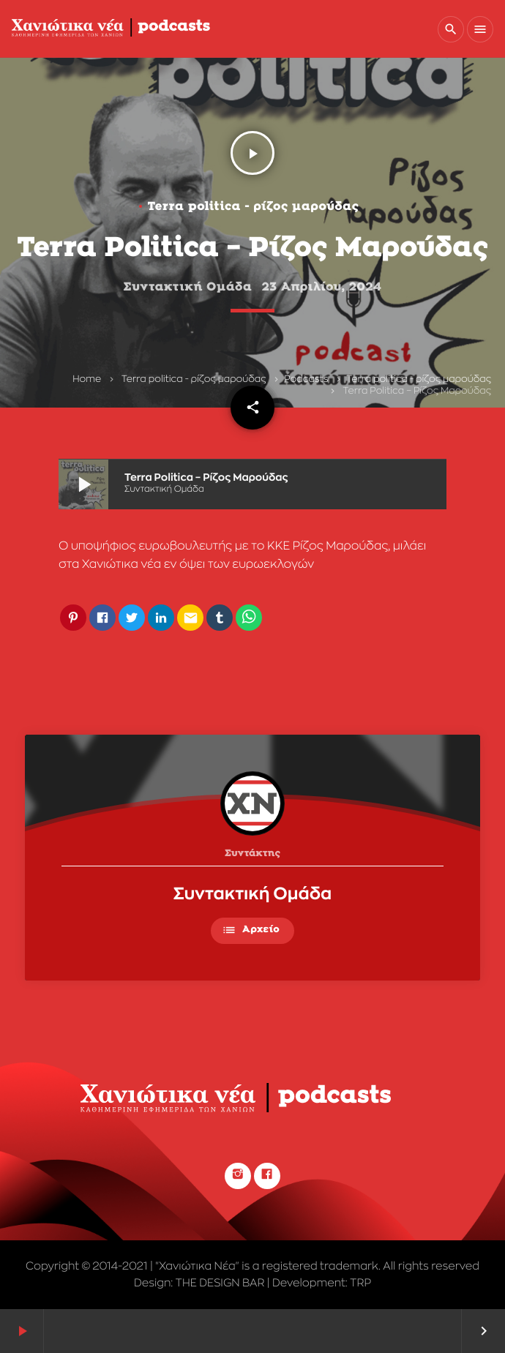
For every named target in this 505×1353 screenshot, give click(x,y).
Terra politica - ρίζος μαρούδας (193, 379)
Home (86, 379)
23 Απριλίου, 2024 (321, 287)
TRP (360, 1283)
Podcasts (306, 379)
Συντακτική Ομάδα (252, 894)
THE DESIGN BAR (220, 1283)
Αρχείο (251, 930)
